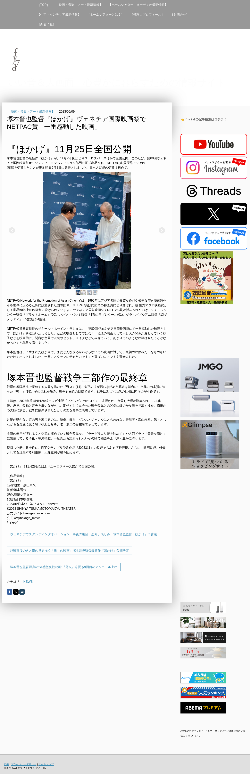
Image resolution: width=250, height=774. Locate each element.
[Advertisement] (213, 530)
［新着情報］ (46, 24)
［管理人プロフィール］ (147, 14)
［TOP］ (43, 4)
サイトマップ (46, 764)
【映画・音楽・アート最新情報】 (79, 4)
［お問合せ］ (179, 14)
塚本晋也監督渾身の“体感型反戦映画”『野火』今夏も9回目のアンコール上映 (63, 567)
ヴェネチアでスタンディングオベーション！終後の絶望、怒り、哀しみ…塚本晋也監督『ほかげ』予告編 (83, 534)
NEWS (28, 581)
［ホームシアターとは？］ (105, 14)
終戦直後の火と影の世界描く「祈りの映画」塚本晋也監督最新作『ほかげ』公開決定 (69, 550)
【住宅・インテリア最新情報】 (59, 14)
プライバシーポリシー (23, 764)
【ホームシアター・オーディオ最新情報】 (138, 4)
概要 (6, 764)
